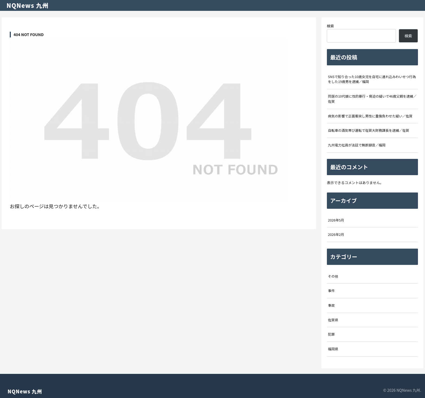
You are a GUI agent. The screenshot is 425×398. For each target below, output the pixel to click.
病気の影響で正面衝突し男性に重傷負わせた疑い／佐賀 (370, 116)
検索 (330, 25)
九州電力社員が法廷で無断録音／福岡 (356, 145)
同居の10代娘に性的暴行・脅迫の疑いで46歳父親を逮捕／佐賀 (372, 99)
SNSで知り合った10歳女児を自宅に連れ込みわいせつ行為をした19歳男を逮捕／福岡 (372, 79)
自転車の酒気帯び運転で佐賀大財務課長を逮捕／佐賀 (368, 130)
